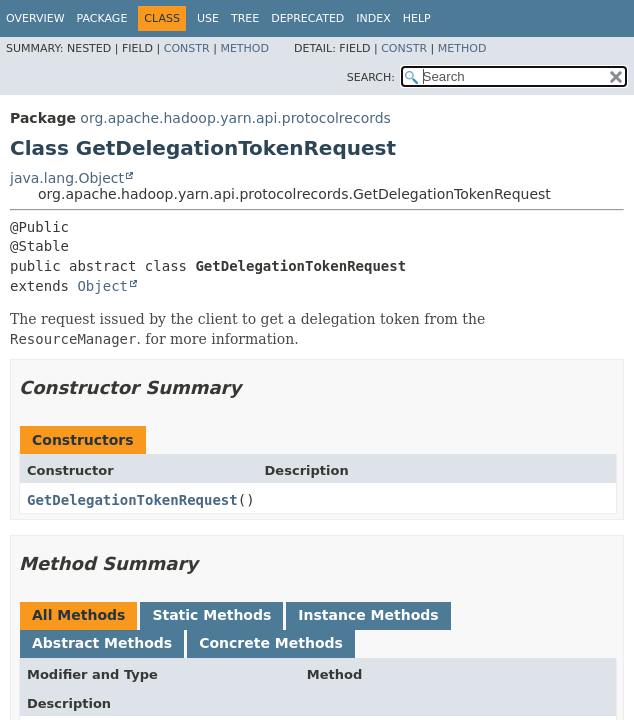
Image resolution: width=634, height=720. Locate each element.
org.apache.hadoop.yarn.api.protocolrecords (235, 118)
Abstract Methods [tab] (102, 643)
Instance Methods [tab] (368, 615)
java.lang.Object (67, 178)
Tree (245, 18)
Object (102, 286)
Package (102, 18)
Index (373, 18)
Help (417, 18)
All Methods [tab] (78, 615)
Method (244, 48)
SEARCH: (371, 77)
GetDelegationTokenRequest (132, 500)
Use (208, 18)
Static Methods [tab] (211, 615)
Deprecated (307, 18)
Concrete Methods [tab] (271, 643)
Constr (187, 48)
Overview (35, 18)
